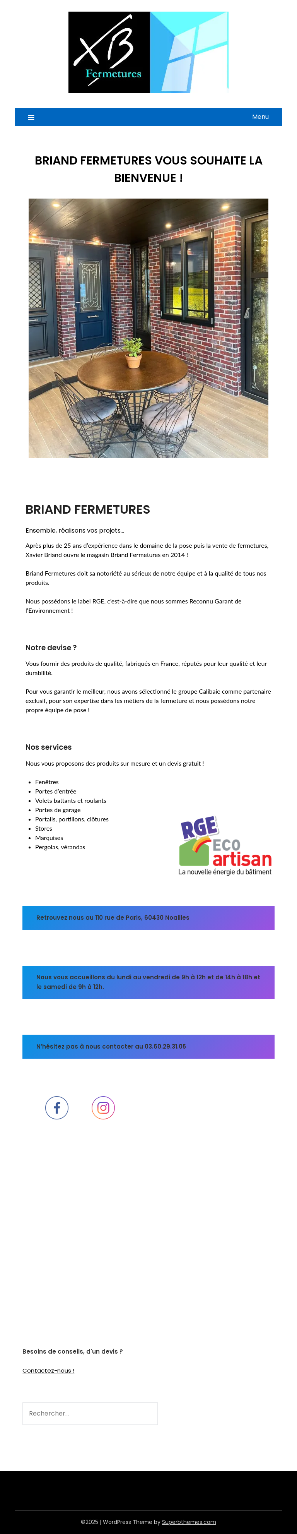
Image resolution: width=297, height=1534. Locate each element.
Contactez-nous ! (48, 1370)
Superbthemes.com (189, 1522)
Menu (260, 116)
